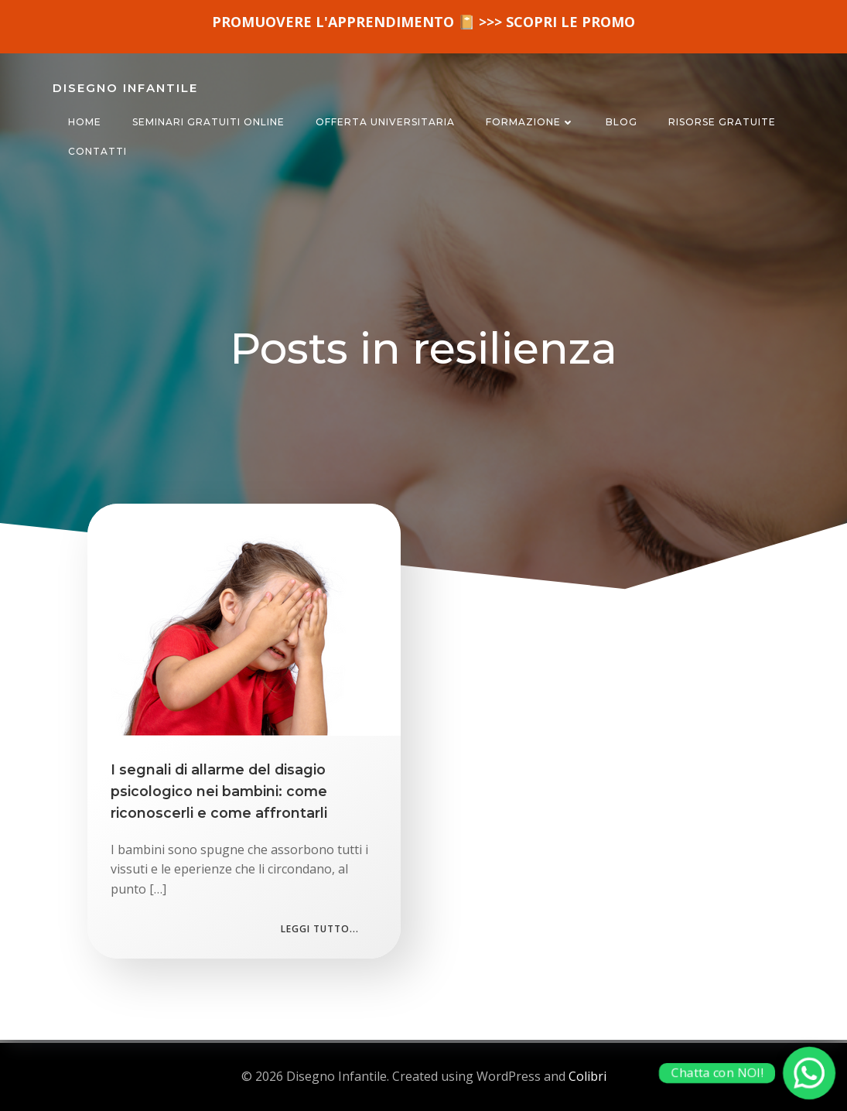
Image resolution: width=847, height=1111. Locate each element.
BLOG (621, 122)
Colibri (587, 1076)
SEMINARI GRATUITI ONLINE (208, 122)
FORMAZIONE (530, 122)
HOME (84, 122)
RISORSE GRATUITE (722, 122)
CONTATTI (97, 151)
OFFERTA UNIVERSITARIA (385, 122)
